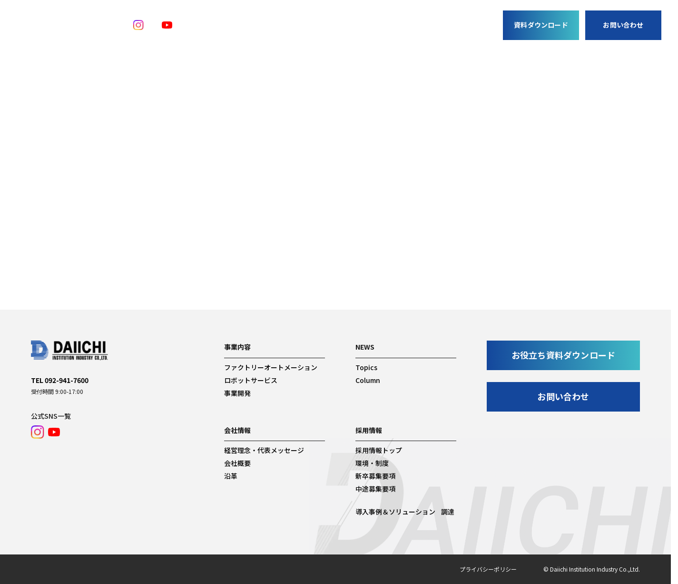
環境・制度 (372, 463)
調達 (396, 36)
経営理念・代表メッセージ (264, 450)
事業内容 (265, 36)
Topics (366, 367)
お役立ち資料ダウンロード (563, 355)
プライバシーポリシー (488, 569)
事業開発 (306, 36)
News (368, 36)
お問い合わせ (623, 25)
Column (367, 380)
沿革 (230, 476)
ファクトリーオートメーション (270, 367)
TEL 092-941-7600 (59, 380)
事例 (339, 36)
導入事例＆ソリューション (395, 511)
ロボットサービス (250, 380)
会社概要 (237, 463)
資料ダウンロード (541, 25)
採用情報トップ (378, 450)
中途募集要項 (375, 488)
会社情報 (429, 36)
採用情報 (470, 36)
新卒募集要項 (375, 476)
